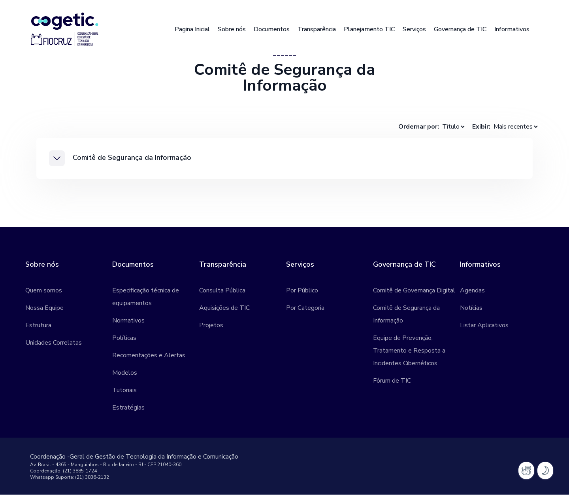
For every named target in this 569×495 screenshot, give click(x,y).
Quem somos (43, 290)
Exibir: (481, 126)
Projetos (211, 325)
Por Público (302, 290)
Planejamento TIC (369, 29)
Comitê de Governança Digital (414, 290)
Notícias (471, 308)
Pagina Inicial (192, 29)
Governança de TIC (460, 29)
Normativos (128, 321)
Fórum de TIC (392, 381)
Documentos (272, 29)
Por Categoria (305, 308)
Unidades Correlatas (53, 343)
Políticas (124, 338)
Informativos (511, 29)
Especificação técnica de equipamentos (145, 297)
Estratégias (128, 408)
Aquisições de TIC (224, 308)
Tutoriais (124, 390)
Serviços (414, 29)
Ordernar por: (418, 126)
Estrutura (38, 325)
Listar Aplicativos (484, 325)
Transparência (317, 29)
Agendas (472, 290)
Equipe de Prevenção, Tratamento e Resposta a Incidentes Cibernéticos (409, 351)
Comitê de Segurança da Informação (406, 314)
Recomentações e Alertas (148, 355)
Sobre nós (232, 29)
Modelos (124, 373)
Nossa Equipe (44, 308)
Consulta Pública (222, 290)
